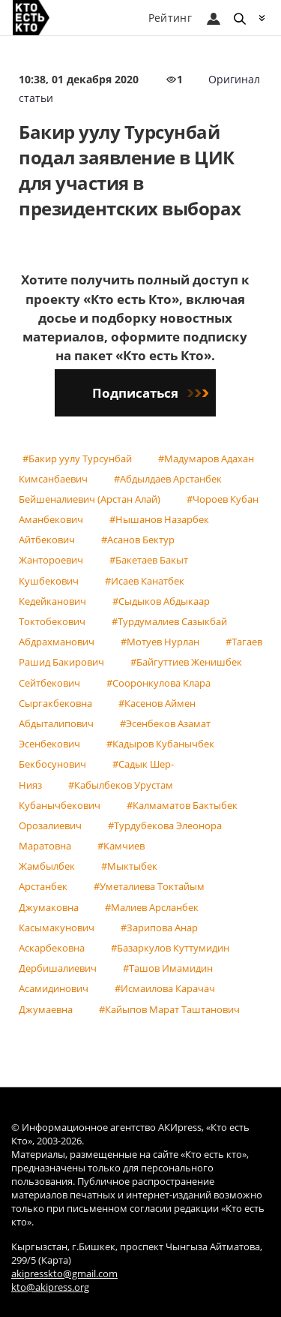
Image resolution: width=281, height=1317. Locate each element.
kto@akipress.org (50, 1287)
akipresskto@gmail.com (64, 1273)
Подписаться (150, 392)
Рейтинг (170, 18)
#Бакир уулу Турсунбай (77, 458)
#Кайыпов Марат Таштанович (169, 1009)
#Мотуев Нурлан (160, 641)
